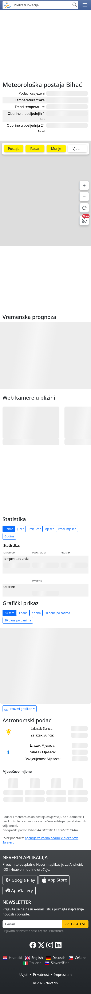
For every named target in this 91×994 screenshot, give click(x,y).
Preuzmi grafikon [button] (18, 709)
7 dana (36, 613)
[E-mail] (32, 924)
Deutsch (55, 957)
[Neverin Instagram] (49, 945)
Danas (8, 529)
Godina (9, 536)
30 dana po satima (57, 613)
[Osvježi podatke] (84, 208)
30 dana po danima (17, 620)
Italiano (32, 962)
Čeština (78, 957)
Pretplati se (75, 924)
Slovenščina (57, 962)
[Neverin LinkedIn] (58, 945)
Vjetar (77, 148)
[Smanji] (84, 196)
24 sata (9, 613)
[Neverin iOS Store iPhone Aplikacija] (54, 880)
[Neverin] (7, 4)
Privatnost (41, 974)
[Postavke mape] (84, 220)
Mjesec (49, 529)
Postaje (14, 148)
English (34, 957)
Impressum (63, 974)
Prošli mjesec (67, 529)
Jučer (20, 529)
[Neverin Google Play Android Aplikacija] (20, 880)
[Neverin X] (41, 945)
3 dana (23, 613)
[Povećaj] (84, 185)
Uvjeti (23, 974)
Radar (35, 148)
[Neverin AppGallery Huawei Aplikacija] (19, 890)
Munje (56, 148)
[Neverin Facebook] (32, 945)
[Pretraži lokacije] (41, 5)
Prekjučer (34, 529)
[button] (84, 5)
